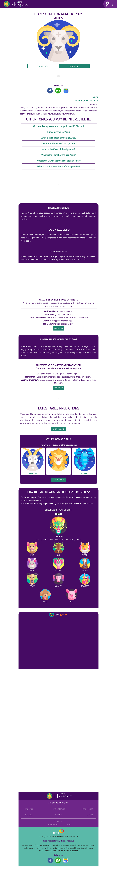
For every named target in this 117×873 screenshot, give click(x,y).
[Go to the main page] (16, 4)
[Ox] (58, 549)
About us (70, 840)
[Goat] (32, 580)
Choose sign (58, 479)
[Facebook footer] (50, 860)
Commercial (52, 824)
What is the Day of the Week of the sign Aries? (59, 160)
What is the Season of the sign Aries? (58, 137)
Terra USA (28, 814)
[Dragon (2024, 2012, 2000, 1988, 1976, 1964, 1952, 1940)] (58, 529)
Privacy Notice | (60, 840)
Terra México (87, 808)
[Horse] (85, 565)
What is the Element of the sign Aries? (58, 143)
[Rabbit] (32, 565)
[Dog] (45, 596)
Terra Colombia (58, 808)
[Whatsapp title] (58, 90)
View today (74, 66)
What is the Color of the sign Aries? (58, 149)
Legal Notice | (48, 840)
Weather (58, 814)
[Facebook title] (50, 90)
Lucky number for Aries (58, 132)
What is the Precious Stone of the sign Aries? (58, 166)
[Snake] (58, 565)
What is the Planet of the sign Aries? (58, 155)
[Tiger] (85, 549)
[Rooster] (85, 580)
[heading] (58, 328)
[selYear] (58, 514)
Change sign (42, 66)
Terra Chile (28, 808)
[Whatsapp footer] (58, 860)
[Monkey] (58, 580)
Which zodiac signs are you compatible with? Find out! (58, 126)
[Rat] (32, 549)
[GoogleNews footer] (65, 860)
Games (90, 814)
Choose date (58, 429)
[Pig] (71, 596)
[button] (106, 4)
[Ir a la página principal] (22, 620)
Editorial (66, 824)
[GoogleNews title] (66, 90)
